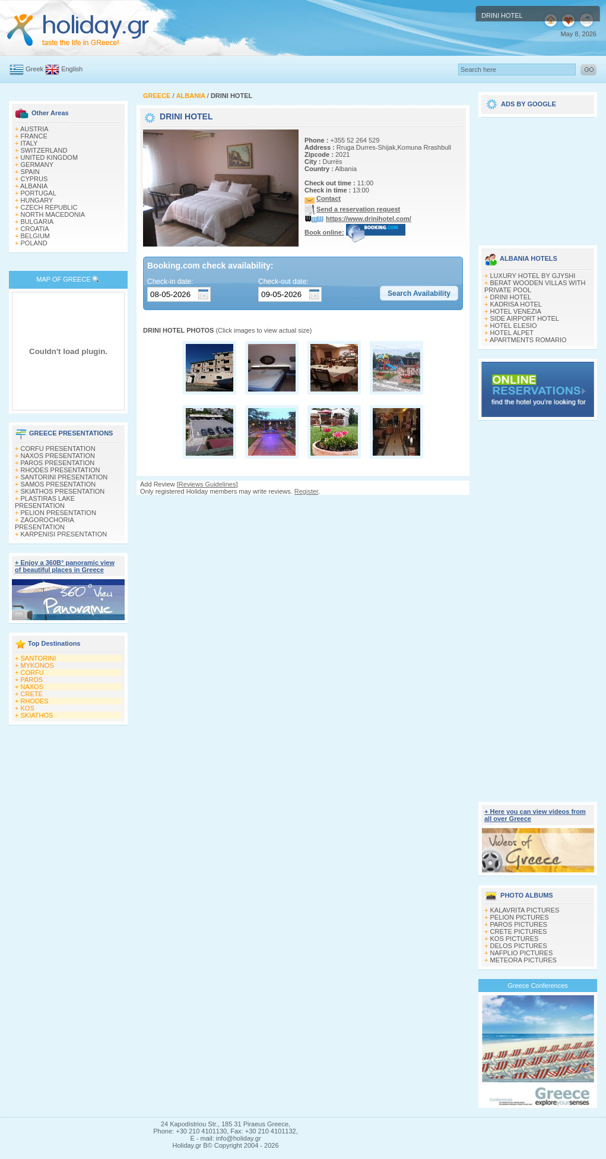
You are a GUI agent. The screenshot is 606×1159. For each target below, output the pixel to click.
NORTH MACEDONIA (53, 214)
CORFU (32, 672)
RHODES (35, 701)
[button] (419, 293)
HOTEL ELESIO (513, 325)
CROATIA (35, 228)
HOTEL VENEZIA (515, 311)
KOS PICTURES (514, 938)
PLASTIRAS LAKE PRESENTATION (45, 502)
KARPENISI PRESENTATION (64, 534)
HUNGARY (37, 200)
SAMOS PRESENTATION (58, 484)
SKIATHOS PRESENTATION (63, 491)
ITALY (29, 143)
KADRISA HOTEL (516, 304)
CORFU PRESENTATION (58, 448)
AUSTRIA (34, 128)
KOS (27, 708)
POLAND (34, 243)
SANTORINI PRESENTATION (64, 477)
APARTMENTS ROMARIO (528, 339)
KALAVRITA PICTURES (525, 910)
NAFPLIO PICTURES (521, 952)
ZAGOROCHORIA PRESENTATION (44, 523)
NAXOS (32, 686)
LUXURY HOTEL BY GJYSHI (533, 275)
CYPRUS (34, 178)
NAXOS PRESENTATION (58, 455)
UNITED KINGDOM (49, 157)
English (72, 68)
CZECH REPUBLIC (49, 207)
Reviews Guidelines (207, 484)
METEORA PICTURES (523, 960)
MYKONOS (37, 665)
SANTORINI (38, 658)
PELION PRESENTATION (58, 512)
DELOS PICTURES (518, 945)
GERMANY (37, 164)
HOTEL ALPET (512, 332)
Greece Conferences (537, 985)
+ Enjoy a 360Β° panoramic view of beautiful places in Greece (65, 566)
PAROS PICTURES (518, 924)
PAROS (32, 679)
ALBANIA (33, 186)
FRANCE (34, 136)
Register (306, 491)
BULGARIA (37, 221)
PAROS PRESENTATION (58, 462)
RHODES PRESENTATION (60, 469)
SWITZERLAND (44, 150)
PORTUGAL (38, 193)
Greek (34, 68)
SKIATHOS (37, 715)
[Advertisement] (537, 177)
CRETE (32, 693)
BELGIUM (35, 235)
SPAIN (30, 171)
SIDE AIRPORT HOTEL (524, 318)
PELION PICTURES (519, 917)
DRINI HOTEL (511, 297)
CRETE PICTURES (518, 931)
